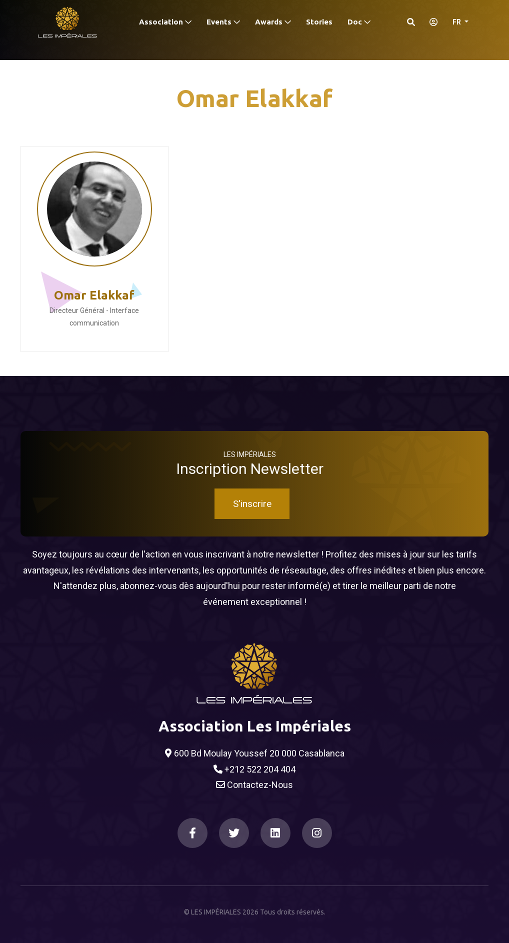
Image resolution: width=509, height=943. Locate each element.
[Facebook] (193, 833)
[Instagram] (317, 833)
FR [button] (457, 22)
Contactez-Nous (254, 785)
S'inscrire (252, 504)
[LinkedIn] (275, 833)
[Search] (411, 22)
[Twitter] (234, 833)
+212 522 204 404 (255, 770)
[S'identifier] (431, 22)
